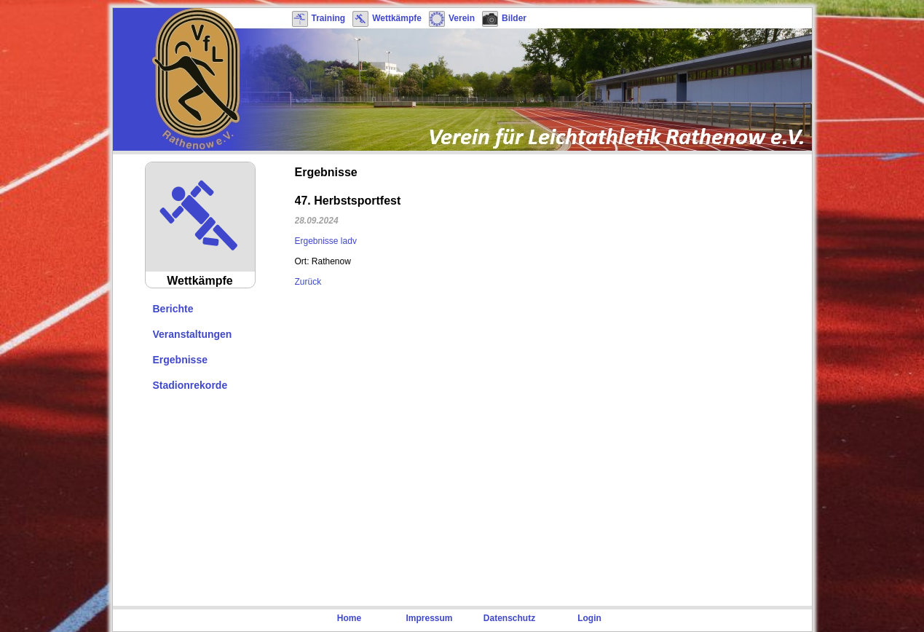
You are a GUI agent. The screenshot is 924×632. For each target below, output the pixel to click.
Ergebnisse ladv (326, 241)
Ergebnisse (180, 360)
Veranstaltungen (192, 334)
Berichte (173, 309)
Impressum (429, 618)
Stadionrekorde (190, 385)
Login (589, 618)
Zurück (308, 282)
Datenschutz (509, 618)
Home (349, 618)
